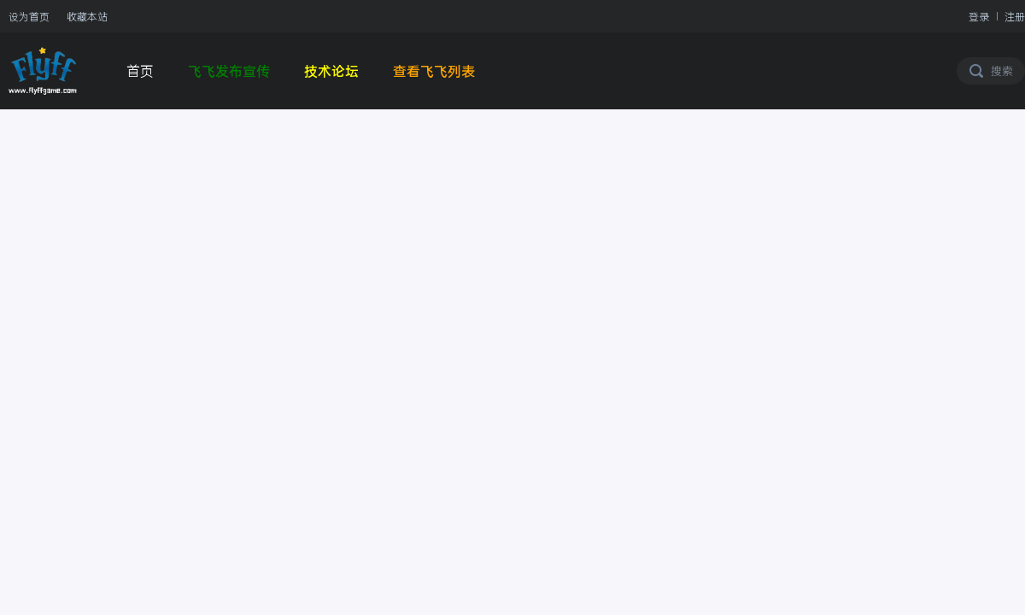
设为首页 (29, 16)
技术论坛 (331, 70)
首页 (140, 70)
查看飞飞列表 (434, 70)
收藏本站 (87, 16)
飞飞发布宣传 (229, 70)
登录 (979, 16)
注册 (1014, 16)
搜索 (1002, 71)
